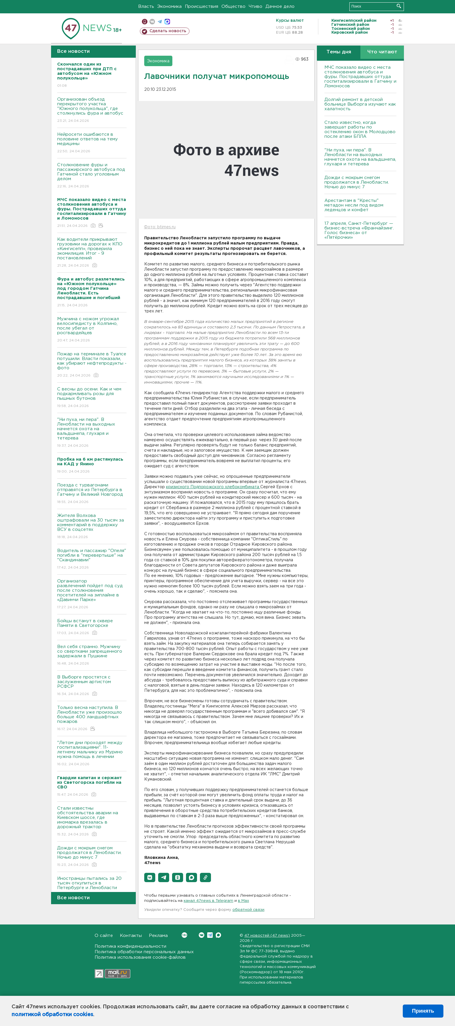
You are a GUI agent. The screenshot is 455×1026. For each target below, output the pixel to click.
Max (218, 935)
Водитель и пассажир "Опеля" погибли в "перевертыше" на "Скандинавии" (92, 559)
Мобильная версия (144, 21)
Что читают (382, 52)
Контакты (131, 936)
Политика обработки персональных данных (144, 952)
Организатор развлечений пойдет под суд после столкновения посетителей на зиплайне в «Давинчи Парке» (92, 594)
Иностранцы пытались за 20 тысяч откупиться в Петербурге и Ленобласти (92, 887)
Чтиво (255, 6)
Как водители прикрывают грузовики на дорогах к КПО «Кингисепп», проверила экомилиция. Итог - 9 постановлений (92, 253)
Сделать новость (167, 31)
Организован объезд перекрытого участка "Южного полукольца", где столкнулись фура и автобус (92, 110)
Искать (399, 6)
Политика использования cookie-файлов (140, 957)
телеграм (159, 21)
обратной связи (248, 909)
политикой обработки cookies (52, 1014)
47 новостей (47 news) (267, 935)
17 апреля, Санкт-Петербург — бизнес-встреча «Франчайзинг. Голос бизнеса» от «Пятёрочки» (359, 230)
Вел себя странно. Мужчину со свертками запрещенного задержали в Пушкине (92, 655)
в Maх (243, 900)
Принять (423, 1011)
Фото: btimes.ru (160, 227)
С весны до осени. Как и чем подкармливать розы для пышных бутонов (92, 397)
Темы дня (338, 52)
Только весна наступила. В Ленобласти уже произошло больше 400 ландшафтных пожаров (92, 719)
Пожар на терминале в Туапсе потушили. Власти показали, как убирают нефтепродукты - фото (92, 365)
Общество (233, 6)
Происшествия (201, 6)
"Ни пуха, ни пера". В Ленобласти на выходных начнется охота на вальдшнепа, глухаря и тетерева (92, 433)
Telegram (210, 935)
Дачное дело (280, 6)
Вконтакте (184, 935)
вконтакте (152, 21)
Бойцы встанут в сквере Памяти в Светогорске (92, 627)
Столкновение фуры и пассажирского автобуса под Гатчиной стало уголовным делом (92, 176)
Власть (146, 6)
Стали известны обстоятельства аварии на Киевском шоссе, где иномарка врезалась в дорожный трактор (92, 821)
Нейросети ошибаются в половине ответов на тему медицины (92, 143)
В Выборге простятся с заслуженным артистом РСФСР (92, 685)
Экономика (169, 6)
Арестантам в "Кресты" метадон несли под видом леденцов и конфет (353, 205)
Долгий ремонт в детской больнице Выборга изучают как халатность (360, 104)
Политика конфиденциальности (130, 946)
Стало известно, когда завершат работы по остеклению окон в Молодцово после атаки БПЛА (360, 129)
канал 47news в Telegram (208, 900)
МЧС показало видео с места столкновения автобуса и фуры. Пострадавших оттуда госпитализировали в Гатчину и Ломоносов (360, 77)
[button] (149, 877)
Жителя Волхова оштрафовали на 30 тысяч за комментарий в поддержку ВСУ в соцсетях (92, 527)
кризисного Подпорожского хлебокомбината (213, 487)
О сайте (104, 936)
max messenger (167, 21)
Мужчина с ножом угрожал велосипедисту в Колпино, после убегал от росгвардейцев (92, 330)
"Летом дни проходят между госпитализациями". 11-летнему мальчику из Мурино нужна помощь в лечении (92, 754)
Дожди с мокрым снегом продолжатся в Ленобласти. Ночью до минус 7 (92, 856)
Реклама (158, 936)
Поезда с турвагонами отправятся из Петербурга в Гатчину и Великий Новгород (92, 493)
